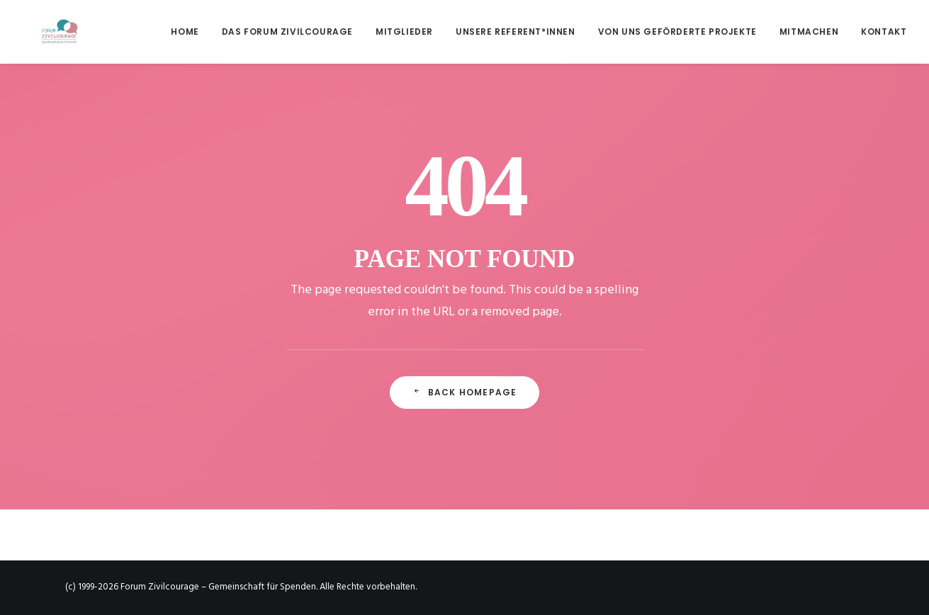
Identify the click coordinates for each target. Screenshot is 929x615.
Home (184, 32)
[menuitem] (189, 31)
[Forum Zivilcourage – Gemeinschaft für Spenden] (41, 31)
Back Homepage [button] (464, 392)
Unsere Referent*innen (515, 32)
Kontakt (883, 32)
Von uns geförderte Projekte (677, 32)
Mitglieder (404, 32)
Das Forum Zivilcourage (287, 32)
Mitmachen (808, 32)
